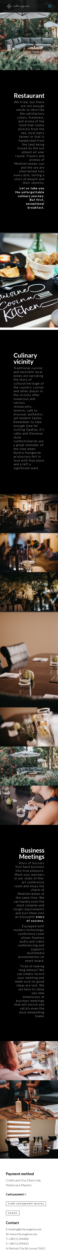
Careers (12, 1213)
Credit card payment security (26, 1203)
